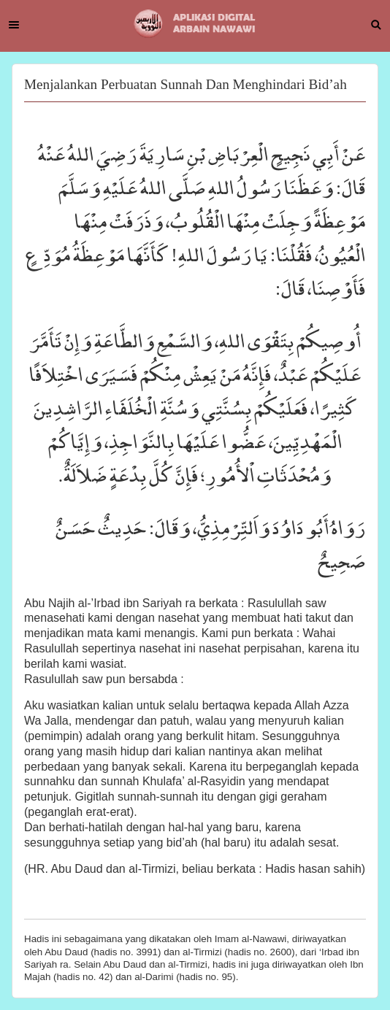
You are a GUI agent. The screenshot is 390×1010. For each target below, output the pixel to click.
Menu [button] (14, 25)
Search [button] (376, 25)
